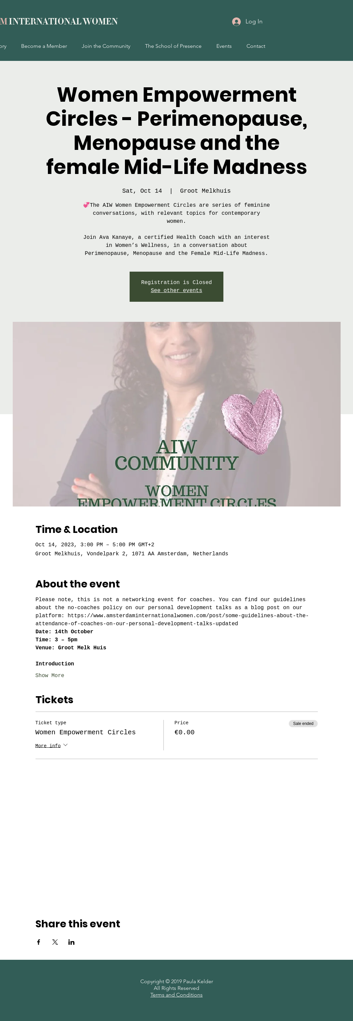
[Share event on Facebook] (39, 942)
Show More (50, 676)
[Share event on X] (55, 942)
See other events (176, 291)
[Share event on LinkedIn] (71, 942)
